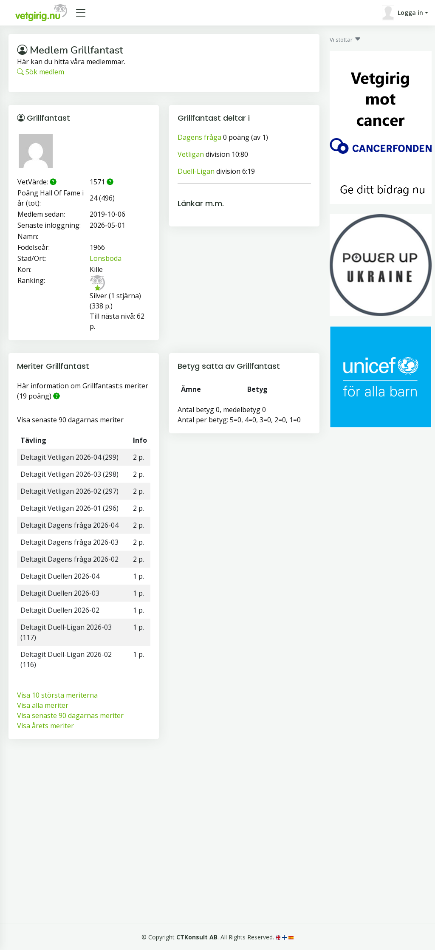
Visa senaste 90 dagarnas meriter (70, 715)
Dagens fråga (199, 137)
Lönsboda (105, 258)
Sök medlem (40, 71)
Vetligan (191, 154)
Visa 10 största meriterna (57, 695)
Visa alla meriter (42, 705)
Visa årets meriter (45, 725)
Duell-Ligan (196, 171)
